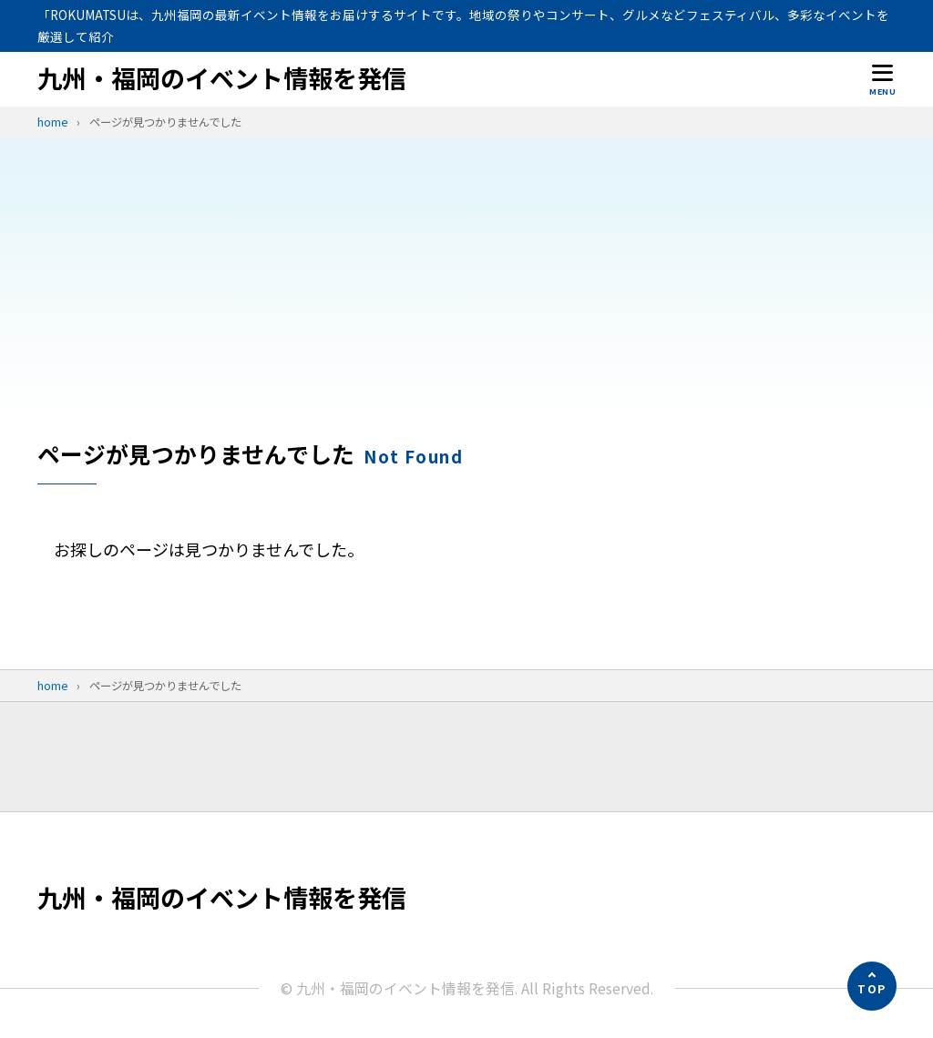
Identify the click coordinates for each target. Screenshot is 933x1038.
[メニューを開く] (882, 79)
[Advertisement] (466, 301)
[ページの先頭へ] (872, 986)
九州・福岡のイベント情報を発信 (221, 79)
